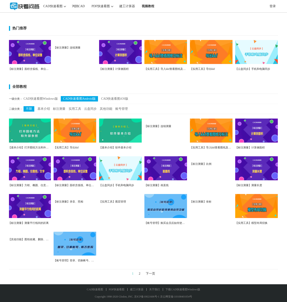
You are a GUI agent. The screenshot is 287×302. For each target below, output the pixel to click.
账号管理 (121, 108)
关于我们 (154, 289)
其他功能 (106, 108)
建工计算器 (127, 6)
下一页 (150, 273)
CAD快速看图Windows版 (41, 98)
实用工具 (75, 108)
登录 (273, 6)
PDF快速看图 (100, 6)
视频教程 (148, 6)
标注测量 (59, 108)
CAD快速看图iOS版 (114, 98)
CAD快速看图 (53, 6)
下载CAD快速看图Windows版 (182, 289)
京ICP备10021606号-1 (146, 296)
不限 (29, 108)
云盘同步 (90, 108)
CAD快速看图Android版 (79, 98)
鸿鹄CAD (78, 6)
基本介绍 (43, 108)
